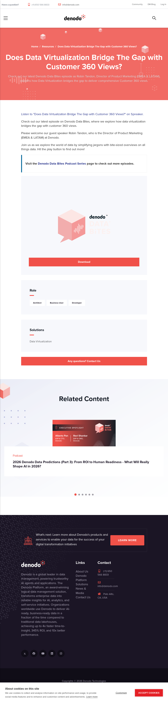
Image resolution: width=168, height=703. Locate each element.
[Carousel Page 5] (89, 494)
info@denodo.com (70, 4)
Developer (77, 302)
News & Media (81, 590)
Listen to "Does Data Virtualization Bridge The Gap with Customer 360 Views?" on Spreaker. (82, 114)
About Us (82, 571)
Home (34, 46)
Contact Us (83, 597)
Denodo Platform (81, 577)
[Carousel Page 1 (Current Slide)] (75, 494)
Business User (56, 302)
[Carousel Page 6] (93, 494)
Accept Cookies (148, 693)
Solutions (82, 584)
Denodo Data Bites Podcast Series (62, 163)
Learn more (127, 540)
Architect (37, 302)
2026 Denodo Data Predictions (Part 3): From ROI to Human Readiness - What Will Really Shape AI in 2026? (81, 464)
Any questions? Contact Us (84, 361)
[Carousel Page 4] (86, 494)
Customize (121, 693)
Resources (48, 46)
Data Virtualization (41, 341)
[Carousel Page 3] (82, 494)
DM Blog (152, 4)
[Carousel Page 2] (79, 494)
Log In (163, 4)
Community (137, 4)
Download (84, 262)
